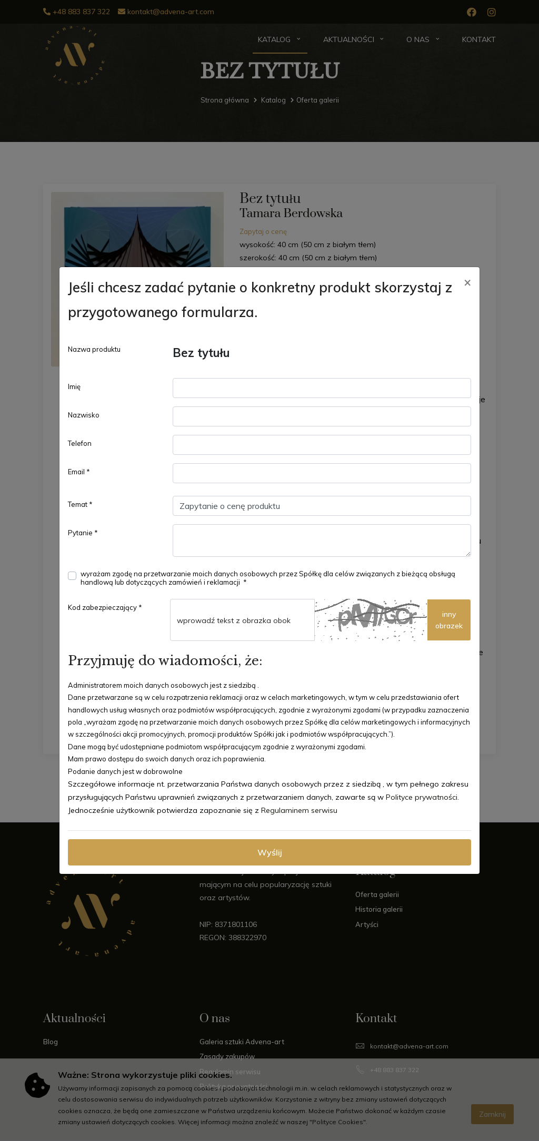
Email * (79, 471)
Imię (74, 386)
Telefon (80, 443)
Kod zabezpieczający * (105, 607)
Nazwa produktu (94, 349)
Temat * (80, 504)
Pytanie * (83, 532)
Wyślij (269, 852)
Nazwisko (83, 415)
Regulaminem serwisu (299, 810)
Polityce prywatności (421, 797)
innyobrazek (449, 619)
